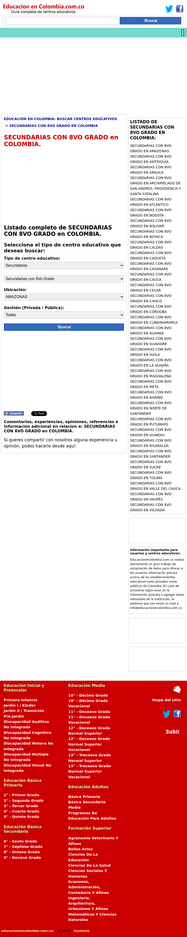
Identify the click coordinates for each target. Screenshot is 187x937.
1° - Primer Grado (21, 795)
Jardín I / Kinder (20, 705)
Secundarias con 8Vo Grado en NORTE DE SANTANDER (150, 408)
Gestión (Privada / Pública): (34, 307)
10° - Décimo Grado (88, 695)
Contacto (82, 931)
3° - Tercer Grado (21, 806)
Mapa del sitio (166, 700)
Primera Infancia (20, 700)
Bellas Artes (80, 849)
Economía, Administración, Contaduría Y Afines (88, 887)
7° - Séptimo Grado (23, 846)
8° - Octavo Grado (22, 852)
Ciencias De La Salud (89, 865)
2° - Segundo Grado (23, 800)
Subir (173, 731)
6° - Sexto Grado (20, 841)
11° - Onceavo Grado (89, 712)
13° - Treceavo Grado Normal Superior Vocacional (89, 771)
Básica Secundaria (86, 802)
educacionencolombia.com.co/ (27, 931)
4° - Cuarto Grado (21, 811)
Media (74, 807)
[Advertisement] (93, 74)
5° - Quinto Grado (21, 816)
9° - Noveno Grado (22, 857)
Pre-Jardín (14, 716)
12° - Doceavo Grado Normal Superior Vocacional (89, 744)
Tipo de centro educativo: (32, 258)
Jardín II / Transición (24, 711)
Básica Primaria (84, 797)
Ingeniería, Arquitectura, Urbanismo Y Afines (88, 903)
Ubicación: (15, 289)
